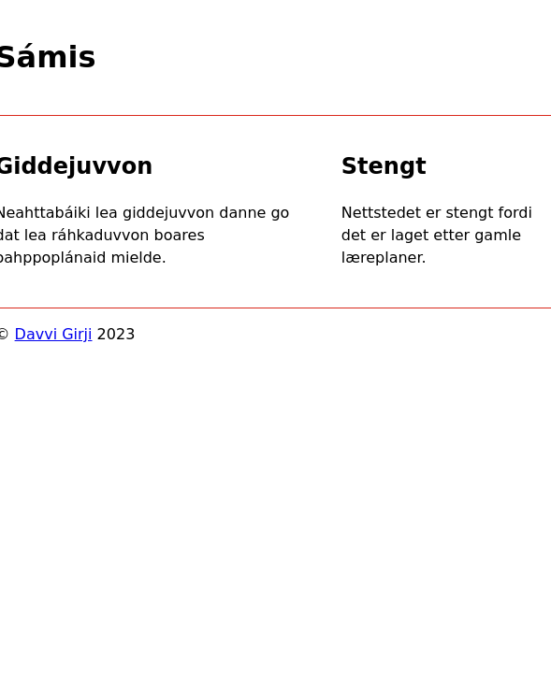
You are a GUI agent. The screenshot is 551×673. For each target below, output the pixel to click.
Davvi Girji (54, 334)
